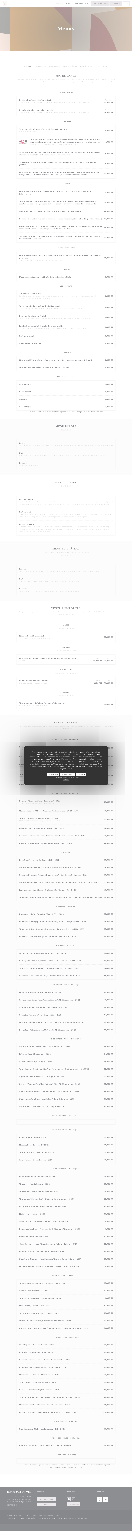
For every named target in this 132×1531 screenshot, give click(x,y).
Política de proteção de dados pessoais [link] (67, 777)
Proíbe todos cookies (67, 774)
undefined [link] (66, 780)
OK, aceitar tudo (53, 774)
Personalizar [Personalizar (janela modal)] (81, 774)
